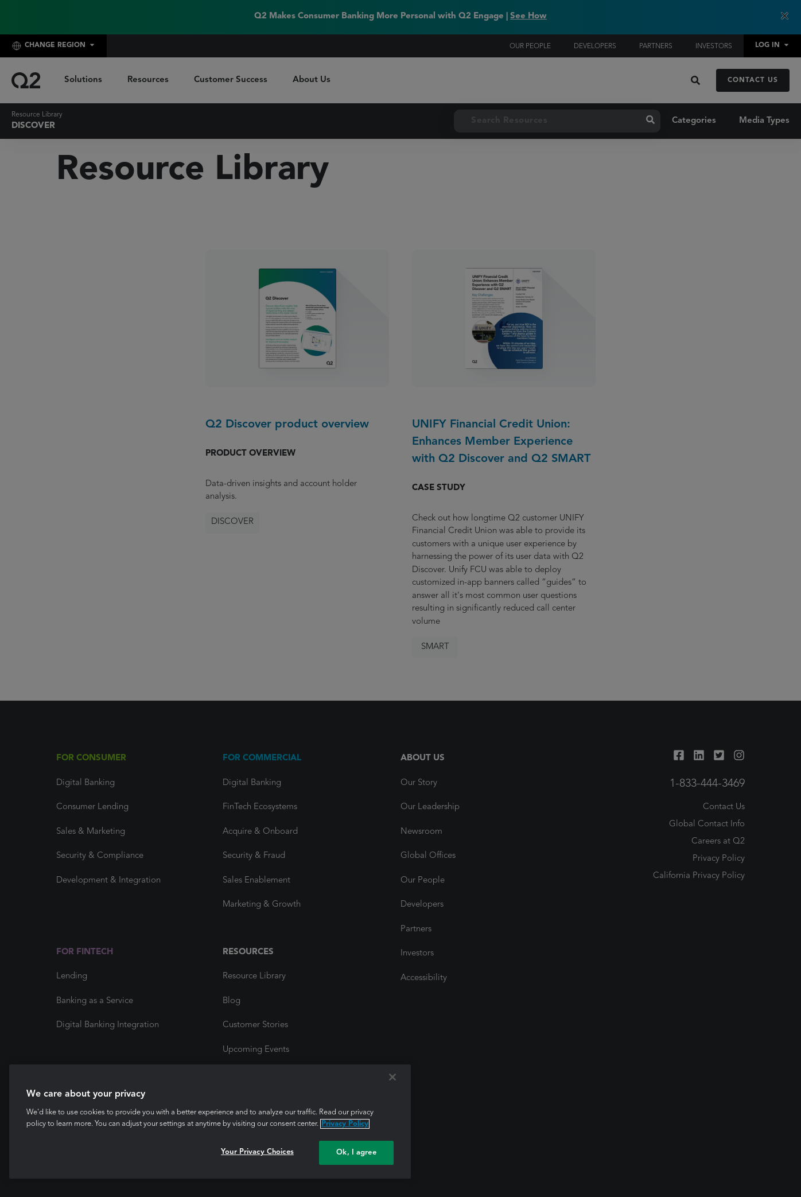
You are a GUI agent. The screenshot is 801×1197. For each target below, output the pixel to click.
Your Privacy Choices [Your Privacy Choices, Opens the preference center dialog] (257, 1152)
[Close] (392, 1077)
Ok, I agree (356, 1152)
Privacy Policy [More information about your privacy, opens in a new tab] (344, 1124)
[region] (210, 1121)
